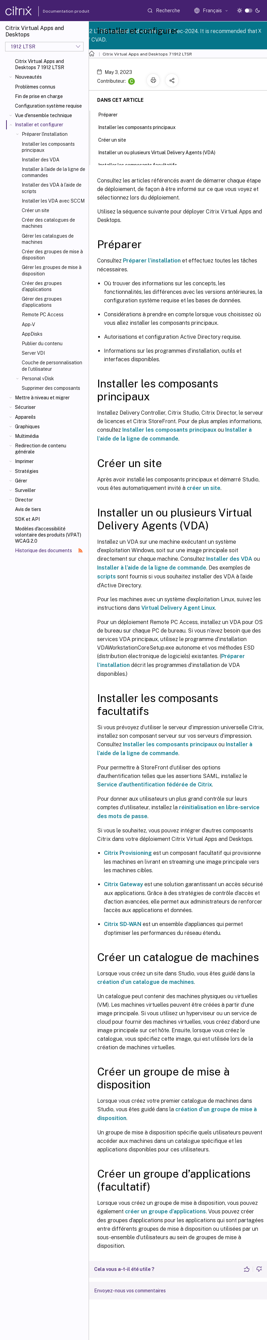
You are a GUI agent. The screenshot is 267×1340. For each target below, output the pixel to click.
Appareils (25, 417)
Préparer (111, 114)
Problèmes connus (35, 87)
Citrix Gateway (123, 884)
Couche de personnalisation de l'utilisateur (52, 365)
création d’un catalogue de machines (145, 982)
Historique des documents (49, 550)
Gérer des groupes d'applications (42, 302)
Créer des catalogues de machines (48, 223)
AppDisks (32, 334)
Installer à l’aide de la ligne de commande (151, 567)
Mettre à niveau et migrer (42, 397)
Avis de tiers (28, 509)
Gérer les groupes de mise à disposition (52, 270)
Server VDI (33, 353)
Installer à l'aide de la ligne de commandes (53, 172)
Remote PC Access (43, 314)
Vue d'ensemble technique (43, 115)
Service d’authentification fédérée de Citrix (154, 784)
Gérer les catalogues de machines (48, 239)
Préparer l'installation (45, 134)
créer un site (203, 488)
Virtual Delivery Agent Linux (178, 608)
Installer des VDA (40, 159)
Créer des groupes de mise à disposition (52, 254)
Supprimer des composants (51, 388)
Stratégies (26, 471)
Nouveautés (28, 77)
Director (24, 499)
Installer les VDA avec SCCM (53, 201)
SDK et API (27, 519)
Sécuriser (25, 407)
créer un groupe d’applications (165, 1211)
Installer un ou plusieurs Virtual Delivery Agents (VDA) (160, 151)
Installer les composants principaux (48, 147)
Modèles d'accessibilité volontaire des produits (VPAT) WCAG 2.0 (48, 535)
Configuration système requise (48, 106)
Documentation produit (58, 11)
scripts (106, 576)
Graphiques (27, 426)
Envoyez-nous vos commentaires (130, 1290)
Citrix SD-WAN (122, 924)
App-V (28, 324)
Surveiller (25, 490)
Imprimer (24, 461)
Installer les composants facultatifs (141, 164)
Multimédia (27, 436)
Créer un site (35, 210)
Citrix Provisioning (128, 853)
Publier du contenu (42, 343)
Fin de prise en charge (39, 96)
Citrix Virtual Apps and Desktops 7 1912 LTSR (39, 64)
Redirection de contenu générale (40, 448)
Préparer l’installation (152, 260)
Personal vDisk (38, 378)
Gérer (21, 480)
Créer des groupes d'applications (42, 286)
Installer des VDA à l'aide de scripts (52, 188)
